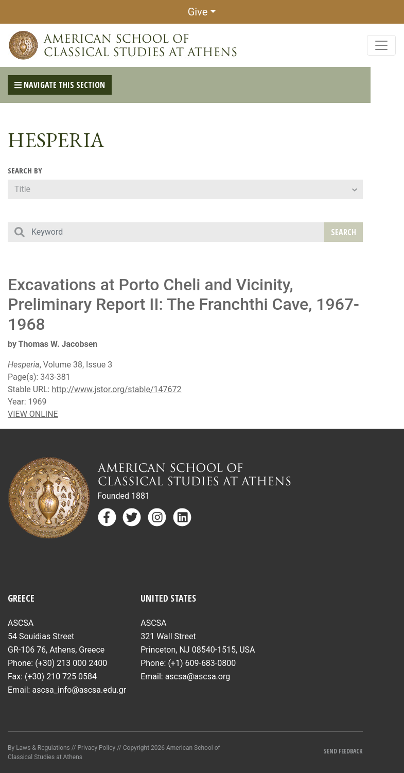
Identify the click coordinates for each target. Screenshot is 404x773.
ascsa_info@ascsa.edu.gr (79, 690)
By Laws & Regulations (39, 747)
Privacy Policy (96, 747)
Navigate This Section (59, 85)
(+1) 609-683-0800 (202, 663)
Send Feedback (343, 751)
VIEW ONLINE (33, 414)
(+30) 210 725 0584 (61, 676)
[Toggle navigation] (381, 45)
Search (343, 232)
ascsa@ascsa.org (198, 676)
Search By (25, 170)
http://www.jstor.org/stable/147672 (116, 389)
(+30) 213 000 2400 (71, 663)
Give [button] (198, 12)
